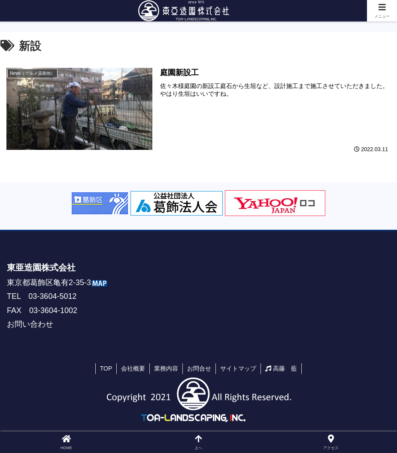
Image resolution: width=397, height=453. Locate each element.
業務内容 (166, 368)
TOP (106, 368)
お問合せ (199, 368)
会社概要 (133, 368)
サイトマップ (238, 368)
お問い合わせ (30, 324)
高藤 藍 (281, 368)
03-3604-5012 (52, 296)
